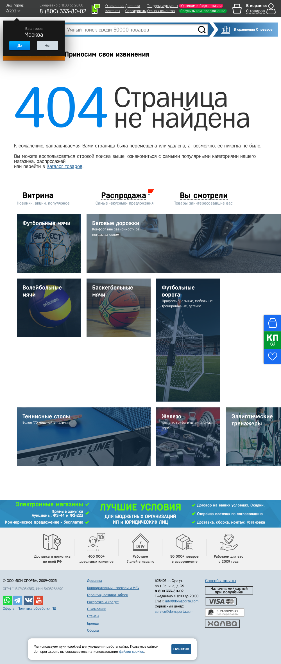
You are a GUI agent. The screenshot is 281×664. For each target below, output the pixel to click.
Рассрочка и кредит (103, 602)
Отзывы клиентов (161, 11)
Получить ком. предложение (202, 11)
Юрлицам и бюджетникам (201, 6)
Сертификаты (135, 11)
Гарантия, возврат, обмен (107, 595)
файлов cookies (131, 651)
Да (19, 45)
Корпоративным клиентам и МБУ (113, 588)
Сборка (93, 630)
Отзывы (93, 616)
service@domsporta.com (174, 611)
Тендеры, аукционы (162, 6)
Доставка (132, 6)
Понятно (181, 649)
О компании (114, 6)
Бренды (93, 623)
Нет (47, 45)
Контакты (112, 11)
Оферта (9, 608)
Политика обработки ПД (37, 608)
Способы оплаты (220, 580)
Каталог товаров (64, 166)
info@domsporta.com (181, 601)
